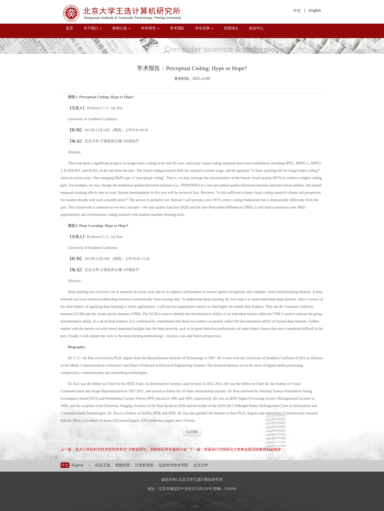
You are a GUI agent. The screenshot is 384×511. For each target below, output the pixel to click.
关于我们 (93, 28)
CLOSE (192, 432)
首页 (69, 28)
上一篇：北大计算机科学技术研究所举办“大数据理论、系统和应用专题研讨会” (124, 449)
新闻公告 (121, 28)
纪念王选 (102, 465)
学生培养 (204, 28)
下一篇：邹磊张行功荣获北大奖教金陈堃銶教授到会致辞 (235, 449)
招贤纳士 (231, 28)
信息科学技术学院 (173, 465)
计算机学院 (144, 465)
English (315, 10)
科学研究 (150, 28)
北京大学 (200, 465)
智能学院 (122, 465)
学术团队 (177, 28)
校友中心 (256, 28)
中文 (297, 10)
